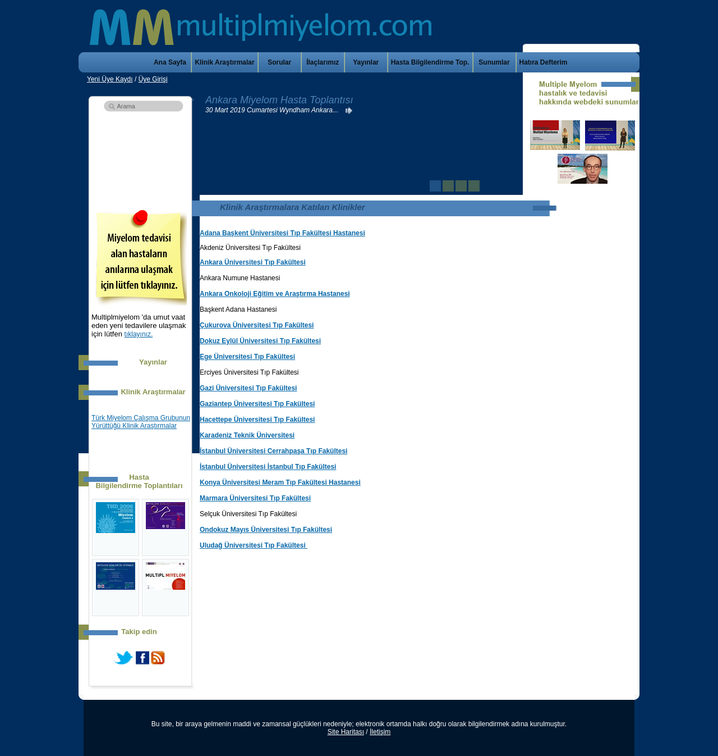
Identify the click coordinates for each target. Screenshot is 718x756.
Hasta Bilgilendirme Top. (430, 62)
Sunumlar (493, 62)
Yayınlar (366, 62)
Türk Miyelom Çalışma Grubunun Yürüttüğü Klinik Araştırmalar (140, 422)
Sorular (279, 62)
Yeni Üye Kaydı (110, 79)
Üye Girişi (153, 79)
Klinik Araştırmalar (224, 62)
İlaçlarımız (322, 62)
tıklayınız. (139, 334)
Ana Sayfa (170, 62)
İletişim (380, 732)
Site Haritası (346, 732)
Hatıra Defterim (543, 62)
